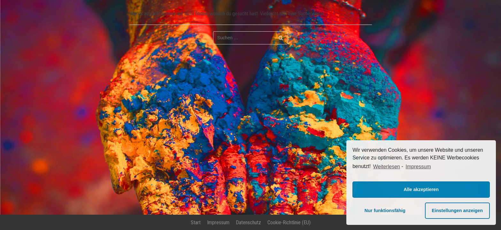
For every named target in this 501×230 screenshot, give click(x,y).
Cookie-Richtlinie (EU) (289, 222)
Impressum (218, 222)
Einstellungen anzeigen (457, 210)
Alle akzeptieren (421, 189)
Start (196, 222)
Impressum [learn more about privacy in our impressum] (418, 166)
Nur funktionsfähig (385, 210)
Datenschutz (248, 222)
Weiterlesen (386, 166)
